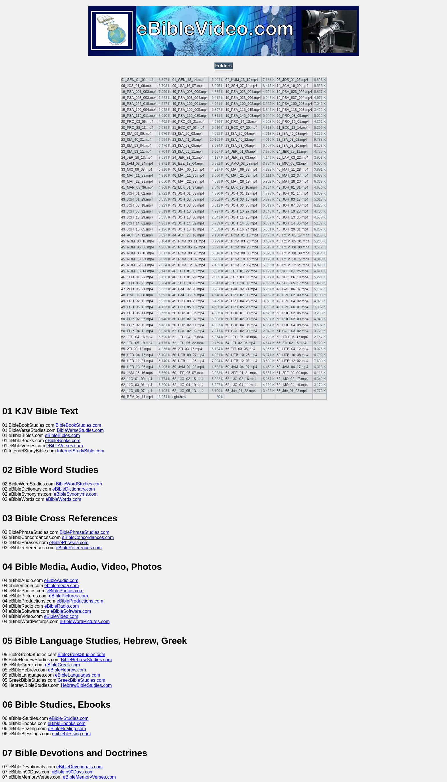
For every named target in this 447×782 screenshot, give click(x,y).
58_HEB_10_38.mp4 (292, 355)
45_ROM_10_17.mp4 (293, 259)
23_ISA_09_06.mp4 (136, 134)
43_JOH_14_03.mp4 (241, 223)
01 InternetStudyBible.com (29, 450)
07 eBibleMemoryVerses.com (32, 777)
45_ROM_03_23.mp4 (241, 241)
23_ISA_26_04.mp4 (240, 134)
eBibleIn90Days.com (73, 771)
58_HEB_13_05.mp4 (137, 367)
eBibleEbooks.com (67, 723)
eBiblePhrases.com (69, 542)
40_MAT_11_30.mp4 (188, 175)
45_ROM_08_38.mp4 (241, 253)
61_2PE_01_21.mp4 (241, 373)
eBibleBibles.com (62, 435)
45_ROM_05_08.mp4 (137, 247)
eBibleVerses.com (64, 445)
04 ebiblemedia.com (23, 585)
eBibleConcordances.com (88, 537)
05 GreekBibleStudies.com (30, 680)
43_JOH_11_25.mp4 (241, 217)
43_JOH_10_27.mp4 (241, 211)
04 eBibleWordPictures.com (31, 621)
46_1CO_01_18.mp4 (188, 271)
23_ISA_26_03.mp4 (187, 134)
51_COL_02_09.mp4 (241, 331)
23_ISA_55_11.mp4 (187, 152)
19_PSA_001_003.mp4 (139, 92)
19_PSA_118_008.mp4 (294, 110)
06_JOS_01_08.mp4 (292, 80)
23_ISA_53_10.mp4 (292, 146)
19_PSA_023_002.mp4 (294, 92)
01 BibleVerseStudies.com (29, 430)
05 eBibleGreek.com (23, 664)
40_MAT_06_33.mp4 (241, 169)
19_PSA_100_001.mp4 (190, 104)
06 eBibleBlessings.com (27, 733)
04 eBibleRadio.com (23, 606)
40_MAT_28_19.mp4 (241, 181)
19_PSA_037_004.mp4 (294, 98)
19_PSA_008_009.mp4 (190, 92)
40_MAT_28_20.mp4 (292, 181)
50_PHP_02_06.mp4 (137, 319)
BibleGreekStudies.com (81, 654)
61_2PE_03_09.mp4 (292, 373)
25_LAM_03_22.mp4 (292, 158)
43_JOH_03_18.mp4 (137, 205)
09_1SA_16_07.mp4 (188, 86)
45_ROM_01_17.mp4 (293, 235)
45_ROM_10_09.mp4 (188, 259)
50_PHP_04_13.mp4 (137, 331)
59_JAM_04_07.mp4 (241, 367)
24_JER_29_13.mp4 (136, 158)
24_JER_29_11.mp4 (292, 152)
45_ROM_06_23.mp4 (241, 247)
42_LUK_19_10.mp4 (241, 187)
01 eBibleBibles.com (23, 435)
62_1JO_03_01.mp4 (136, 385)
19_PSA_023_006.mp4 (243, 98)
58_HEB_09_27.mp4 (188, 355)
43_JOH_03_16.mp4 (241, 199)
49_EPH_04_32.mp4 (292, 301)
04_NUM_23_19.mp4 (241, 80)
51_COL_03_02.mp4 (292, 331)
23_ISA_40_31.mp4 (136, 140)
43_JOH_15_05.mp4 (137, 229)
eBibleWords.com (63, 499)
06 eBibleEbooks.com (25, 723)
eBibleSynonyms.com (76, 494)
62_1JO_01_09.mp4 (136, 379)
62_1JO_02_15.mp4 (188, 379)
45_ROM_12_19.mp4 (241, 265)
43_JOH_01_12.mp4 (241, 193)
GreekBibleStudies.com (81, 680)
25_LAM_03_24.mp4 (137, 164)
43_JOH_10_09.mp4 (188, 211)
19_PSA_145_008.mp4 (243, 116)
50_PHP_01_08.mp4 (241, 313)
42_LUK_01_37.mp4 (188, 187)
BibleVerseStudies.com (80, 430)
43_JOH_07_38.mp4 (292, 205)
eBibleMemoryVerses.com (89, 777)
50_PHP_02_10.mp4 (137, 325)
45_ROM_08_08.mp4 (293, 247)
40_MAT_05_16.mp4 (188, 169)
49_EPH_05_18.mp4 (137, 307)
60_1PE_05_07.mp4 (188, 373)
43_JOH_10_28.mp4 (292, 211)
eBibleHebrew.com (67, 669)
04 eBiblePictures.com (25, 595)
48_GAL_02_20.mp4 (188, 289)
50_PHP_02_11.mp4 (188, 325)
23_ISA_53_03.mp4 (292, 140)
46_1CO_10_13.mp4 (188, 283)
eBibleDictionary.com (73, 489)
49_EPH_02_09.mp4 (292, 295)
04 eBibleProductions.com (29, 601)
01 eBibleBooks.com (23, 440)
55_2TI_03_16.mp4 (187, 349)
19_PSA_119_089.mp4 (190, 116)
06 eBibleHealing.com (25, 728)
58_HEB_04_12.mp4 (292, 349)
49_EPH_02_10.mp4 (137, 301)
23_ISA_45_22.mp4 (240, 140)
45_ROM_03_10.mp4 (137, 241)
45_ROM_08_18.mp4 (137, 253)
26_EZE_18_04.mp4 (188, 164)
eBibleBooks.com (62, 440)
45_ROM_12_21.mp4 (293, 265)
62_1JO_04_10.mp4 (188, 385)
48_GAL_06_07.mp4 (292, 289)
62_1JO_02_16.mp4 (241, 379)
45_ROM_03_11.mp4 (188, 241)
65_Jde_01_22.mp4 (240, 391)
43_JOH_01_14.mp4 (292, 193)
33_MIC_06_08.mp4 (136, 169)
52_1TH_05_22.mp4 (188, 343)
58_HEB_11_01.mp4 (137, 361)
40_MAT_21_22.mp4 (241, 175)
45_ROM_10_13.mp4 (241, 259)
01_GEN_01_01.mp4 (137, 80)
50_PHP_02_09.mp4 (292, 319)
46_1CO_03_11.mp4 (241, 277)
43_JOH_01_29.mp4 (137, 199)
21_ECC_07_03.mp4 (188, 128)
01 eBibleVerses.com (24, 445)
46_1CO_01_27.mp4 (137, 277)
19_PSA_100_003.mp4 (294, 104)
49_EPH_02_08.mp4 (241, 295)
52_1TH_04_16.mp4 (136, 337)
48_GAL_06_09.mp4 (188, 295)
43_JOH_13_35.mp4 (292, 217)
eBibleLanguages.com (77, 675)
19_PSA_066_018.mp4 (139, 104)
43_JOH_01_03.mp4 (188, 193)
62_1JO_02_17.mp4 (292, 379)
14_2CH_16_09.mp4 (292, 86)
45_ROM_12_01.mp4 (137, 265)
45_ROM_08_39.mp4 (293, 253)
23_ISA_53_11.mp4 (136, 152)
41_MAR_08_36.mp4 (137, 187)
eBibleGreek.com (62, 664)
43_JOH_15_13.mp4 (188, 229)
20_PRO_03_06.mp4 (137, 122)
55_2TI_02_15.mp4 (291, 343)
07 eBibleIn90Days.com (27, 771)
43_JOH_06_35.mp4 (241, 205)
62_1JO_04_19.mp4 (292, 385)
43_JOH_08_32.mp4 (137, 211)
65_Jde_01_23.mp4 (292, 391)
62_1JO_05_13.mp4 (188, 391)
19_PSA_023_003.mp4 (139, 98)
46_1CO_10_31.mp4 (241, 283)
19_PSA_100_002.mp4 (243, 104)
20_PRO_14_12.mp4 (241, 122)
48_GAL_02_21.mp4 (241, 289)
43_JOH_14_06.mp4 (292, 223)
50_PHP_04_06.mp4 (241, 325)
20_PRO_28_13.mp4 (137, 128)
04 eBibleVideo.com (23, 616)
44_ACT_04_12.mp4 (137, 235)
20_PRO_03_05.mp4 (293, 116)
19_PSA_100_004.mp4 (139, 110)
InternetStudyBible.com (80, 450)
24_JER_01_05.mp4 (241, 152)
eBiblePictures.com (68, 595)
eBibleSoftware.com (70, 611)
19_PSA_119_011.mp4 (139, 116)
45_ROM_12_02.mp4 (188, 265)
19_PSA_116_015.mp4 (243, 110)
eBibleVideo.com (61, 616)
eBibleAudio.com (61, 580)
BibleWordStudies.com (79, 483)
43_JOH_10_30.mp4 (188, 217)
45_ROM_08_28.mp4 (188, 253)
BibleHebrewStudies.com (86, 659)
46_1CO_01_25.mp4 (292, 271)
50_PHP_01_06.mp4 (188, 313)
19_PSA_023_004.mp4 (190, 98)
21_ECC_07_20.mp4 (241, 128)
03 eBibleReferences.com (29, 547)
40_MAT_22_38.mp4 (137, 181)
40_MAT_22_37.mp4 (292, 175)
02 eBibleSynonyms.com (28, 494)
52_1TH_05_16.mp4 (241, 337)
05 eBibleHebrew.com (25, 669)
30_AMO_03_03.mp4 (241, 164)
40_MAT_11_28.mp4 (292, 169)
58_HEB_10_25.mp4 (241, 355)
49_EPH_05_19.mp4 (188, 307)
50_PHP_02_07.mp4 (188, 319)
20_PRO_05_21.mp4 (188, 122)
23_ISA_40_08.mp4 (292, 134)
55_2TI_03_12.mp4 (136, 349)
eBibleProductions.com (79, 601)
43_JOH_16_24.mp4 (241, 229)
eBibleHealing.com (67, 728)
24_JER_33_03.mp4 (241, 158)
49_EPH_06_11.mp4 (137, 313)
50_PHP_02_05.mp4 (292, 313)
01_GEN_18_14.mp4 (188, 80)
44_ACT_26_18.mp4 (188, 235)
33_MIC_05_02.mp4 (292, 164)
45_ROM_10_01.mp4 (137, 259)
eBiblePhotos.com (65, 590)
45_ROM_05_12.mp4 (188, 247)
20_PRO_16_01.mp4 (293, 122)
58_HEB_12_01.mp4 (241, 361)
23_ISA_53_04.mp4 (136, 146)
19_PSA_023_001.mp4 (243, 92)
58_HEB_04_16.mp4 (137, 355)
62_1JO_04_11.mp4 (241, 385)
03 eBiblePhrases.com (25, 542)
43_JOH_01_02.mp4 (137, 193)
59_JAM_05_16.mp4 (137, 373)
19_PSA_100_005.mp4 (190, 110)
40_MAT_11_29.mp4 (137, 175)
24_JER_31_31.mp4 (188, 158)
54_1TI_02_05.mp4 (240, 343)
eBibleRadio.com (61, 606)
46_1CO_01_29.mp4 (188, 277)
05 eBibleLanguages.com (28, 675)
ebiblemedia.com (61, 585)
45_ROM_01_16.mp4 (241, 235)
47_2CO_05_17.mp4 (292, 283)
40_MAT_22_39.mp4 (188, 181)
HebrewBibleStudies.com (86, 685)
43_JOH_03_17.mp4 (292, 199)
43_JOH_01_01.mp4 (292, 187)
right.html (179, 397)
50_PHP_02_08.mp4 (241, 319)
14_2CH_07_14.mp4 (241, 86)
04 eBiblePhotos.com (24, 590)
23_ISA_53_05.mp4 (187, 146)
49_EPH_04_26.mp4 (241, 301)
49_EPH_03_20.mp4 (188, 301)
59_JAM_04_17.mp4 (292, 367)
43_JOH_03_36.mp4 (188, 205)
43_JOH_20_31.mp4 (292, 229)
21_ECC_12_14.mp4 (292, 128)
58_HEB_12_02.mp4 (292, 361)
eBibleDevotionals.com (79, 766)
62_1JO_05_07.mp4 (136, 391)
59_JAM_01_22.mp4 (188, 367)
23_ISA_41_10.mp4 (187, 140)
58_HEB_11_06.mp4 (188, 361)
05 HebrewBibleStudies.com (31, 685)
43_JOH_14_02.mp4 (188, 223)
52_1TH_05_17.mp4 (292, 337)
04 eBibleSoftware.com (26, 611)
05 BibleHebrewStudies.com (31, 659)
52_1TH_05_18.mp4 (136, 343)
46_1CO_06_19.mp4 (292, 277)
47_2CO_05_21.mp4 (137, 289)
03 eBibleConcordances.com (32, 537)
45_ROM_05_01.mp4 (293, 241)
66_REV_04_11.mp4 (137, 397)
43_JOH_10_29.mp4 (137, 217)
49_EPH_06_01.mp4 (292, 307)
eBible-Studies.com (69, 718)
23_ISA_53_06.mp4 (240, 146)
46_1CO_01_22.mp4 (241, 271)
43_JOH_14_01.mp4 (137, 223)
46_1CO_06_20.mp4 (137, 283)
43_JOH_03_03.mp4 (188, 199)
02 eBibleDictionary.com (27, 489)
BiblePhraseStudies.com (84, 532)
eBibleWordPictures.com (85, 621)
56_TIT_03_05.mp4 (240, 349)
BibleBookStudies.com (78, 425)
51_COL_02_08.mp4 (188, 331)
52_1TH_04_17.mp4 (188, 337)
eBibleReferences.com (79, 547)
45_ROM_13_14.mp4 (137, 271)
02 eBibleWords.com (24, 499)
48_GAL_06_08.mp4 (137, 295)
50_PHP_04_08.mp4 (292, 325)
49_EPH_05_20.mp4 (241, 307)
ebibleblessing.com (71, 733)
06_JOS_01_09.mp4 (137, 86)
